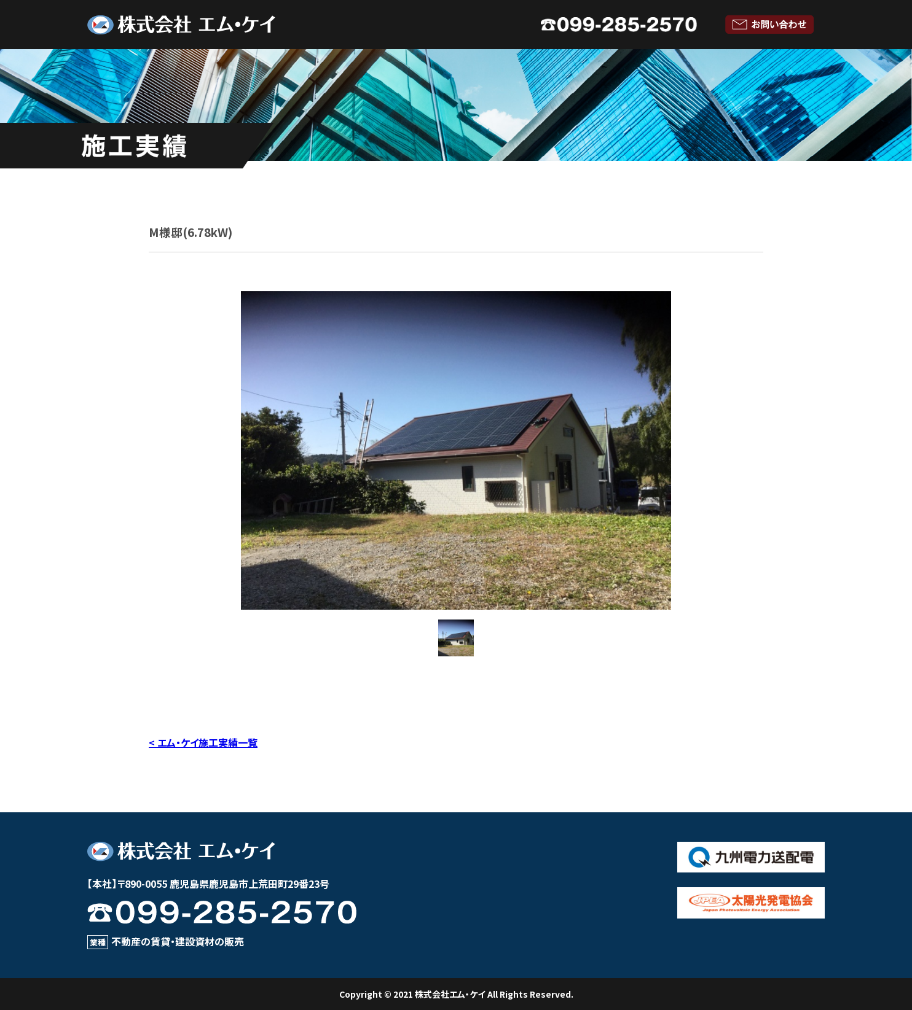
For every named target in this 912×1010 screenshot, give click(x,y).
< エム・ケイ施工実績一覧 (203, 742)
